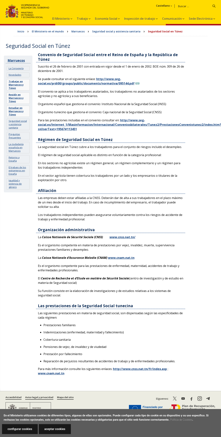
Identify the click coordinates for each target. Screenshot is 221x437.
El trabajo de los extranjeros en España (17, 171)
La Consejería (16, 68)
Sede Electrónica (201, 19)
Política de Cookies (181, 419)
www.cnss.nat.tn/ (122, 237)
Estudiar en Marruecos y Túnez (16, 111)
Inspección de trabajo (140, 19)
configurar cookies (20, 429)
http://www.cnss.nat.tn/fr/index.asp (140, 369)
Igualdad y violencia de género (15, 184)
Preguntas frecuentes (15, 136)
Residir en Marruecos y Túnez (16, 98)
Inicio (20, 31)
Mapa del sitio (65, 397)
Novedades (15, 74)
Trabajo (83, 19)
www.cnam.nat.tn (121, 258)
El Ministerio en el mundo (48, 31)
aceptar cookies (54, 429)
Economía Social (106, 19)
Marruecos (78, 31)
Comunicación (172, 19)
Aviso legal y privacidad (39, 397)
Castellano (163, 5)
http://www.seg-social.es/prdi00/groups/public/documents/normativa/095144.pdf (86, 81)
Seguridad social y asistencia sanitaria (116, 31)
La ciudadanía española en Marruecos (16, 147)
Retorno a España (14, 159)
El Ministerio (61, 19)
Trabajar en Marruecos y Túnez (16, 85)
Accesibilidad (14, 397)
